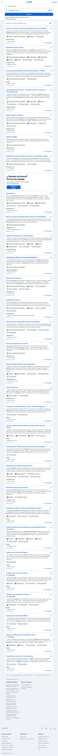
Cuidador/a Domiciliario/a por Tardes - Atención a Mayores (25, 408)
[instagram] (46, 728)
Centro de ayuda (6, 739)
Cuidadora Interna (12, 389)
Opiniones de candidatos (8, 747)
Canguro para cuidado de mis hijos (17, 596)
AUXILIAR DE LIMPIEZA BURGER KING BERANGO (22, 259)
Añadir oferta (23, 736)
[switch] (51, 23)
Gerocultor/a (10, 195)
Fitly (39, 749)
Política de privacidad (43, 743)
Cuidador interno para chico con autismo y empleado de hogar (27, 156)
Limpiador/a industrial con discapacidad (19, 237)
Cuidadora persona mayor (14, 47)
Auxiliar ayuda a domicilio (14, 115)
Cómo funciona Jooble (7, 745)
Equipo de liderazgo (6, 743)
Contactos (4, 741)
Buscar (29, 14)
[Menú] (2, 2)
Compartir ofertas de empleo (27, 739)
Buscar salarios (41, 745)
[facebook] (42, 728)
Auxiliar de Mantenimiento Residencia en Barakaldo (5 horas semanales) (26, 529)
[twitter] (50, 728)
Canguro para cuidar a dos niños (17, 574)
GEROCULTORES (11, 137)
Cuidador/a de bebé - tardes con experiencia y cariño (23, 509)
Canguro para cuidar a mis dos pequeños (19, 657)
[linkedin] (54, 728)
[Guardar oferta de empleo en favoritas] (51, 28)
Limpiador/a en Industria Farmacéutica (19, 467)
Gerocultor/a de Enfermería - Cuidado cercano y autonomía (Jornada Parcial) (26, 91)
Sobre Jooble (5, 736)
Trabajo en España (42, 739)
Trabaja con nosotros (7, 749)
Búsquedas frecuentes (13, 681)
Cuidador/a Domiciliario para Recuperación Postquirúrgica (25, 448)
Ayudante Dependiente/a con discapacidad (20, 365)
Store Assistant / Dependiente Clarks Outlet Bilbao (23, 323)
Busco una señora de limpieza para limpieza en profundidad (26, 218)
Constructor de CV (42, 747)
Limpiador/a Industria (13, 301)
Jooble (10, 753)
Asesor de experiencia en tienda (17, 345)
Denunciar (48, 43)
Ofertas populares (25, 686)
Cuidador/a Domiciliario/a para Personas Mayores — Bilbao (25, 71)
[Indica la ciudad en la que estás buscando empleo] (29, 10)
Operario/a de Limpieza (14, 279)
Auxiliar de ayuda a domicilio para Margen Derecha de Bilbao (26, 28)
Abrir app (54, 2)
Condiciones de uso (43, 741)
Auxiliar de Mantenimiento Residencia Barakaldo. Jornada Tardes (25, 428)
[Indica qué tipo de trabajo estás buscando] (29, 6)
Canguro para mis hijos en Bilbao (17, 617)
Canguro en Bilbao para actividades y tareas (21, 636)
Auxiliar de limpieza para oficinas (17, 489)
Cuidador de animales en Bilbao (16, 554)
